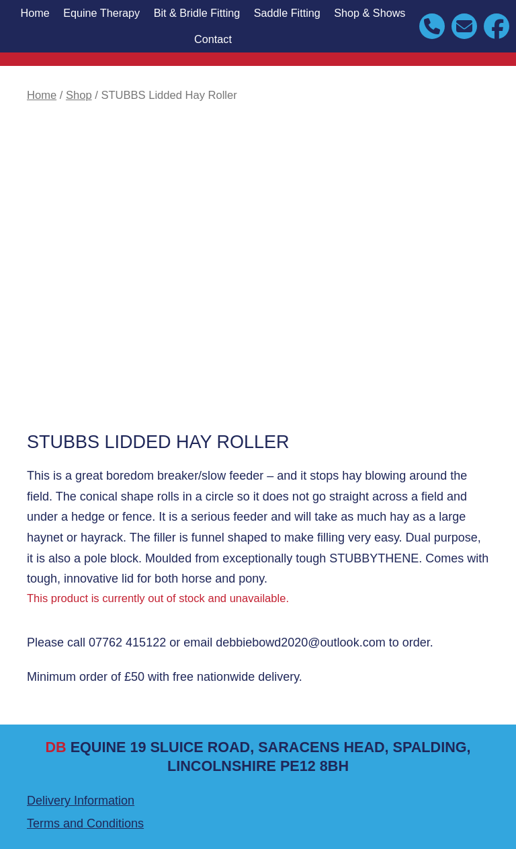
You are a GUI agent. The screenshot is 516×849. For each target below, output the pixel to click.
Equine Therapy (101, 13)
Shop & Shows (369, 13)
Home (34, 13)
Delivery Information (80, 800)
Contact (213, 39)
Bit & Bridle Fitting (197, 13)
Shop (79, 95)
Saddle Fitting (287, 13)
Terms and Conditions (85, 823)
